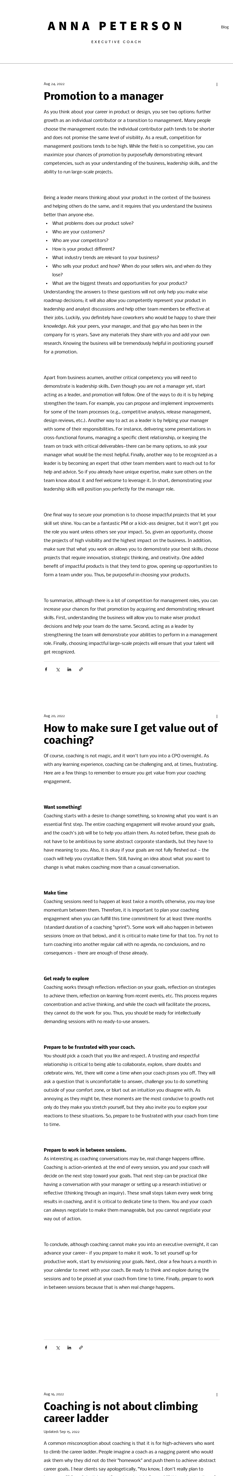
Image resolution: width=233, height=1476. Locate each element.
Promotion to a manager (103, 97)
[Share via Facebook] (46, 669)
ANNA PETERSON (116, 25)
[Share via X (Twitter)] (57, 669)
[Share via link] (81, 669)
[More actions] (217, 84)
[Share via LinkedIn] (69, 669)
